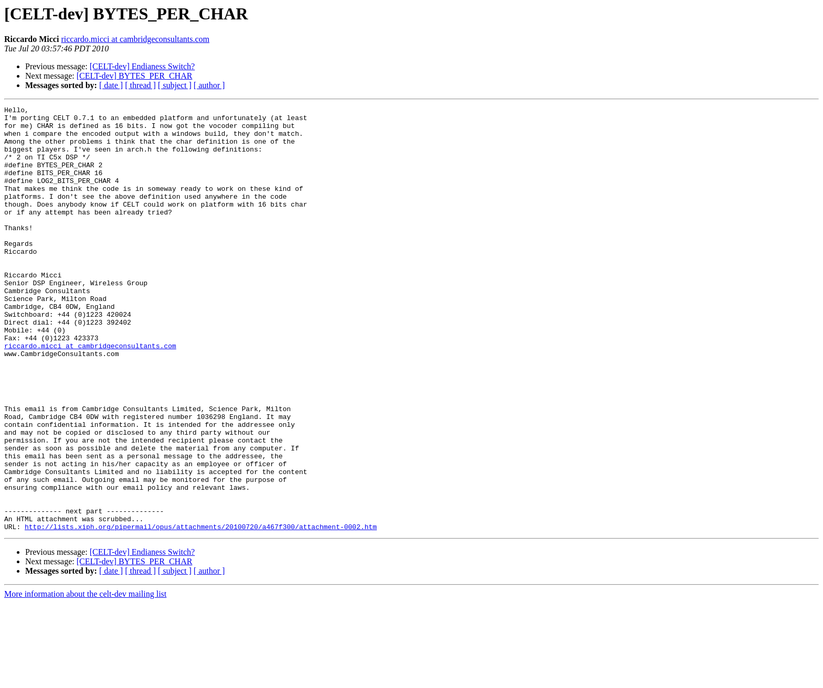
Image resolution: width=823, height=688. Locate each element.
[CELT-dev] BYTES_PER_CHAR (135, 75)
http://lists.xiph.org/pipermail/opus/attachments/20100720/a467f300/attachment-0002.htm (201, 611)
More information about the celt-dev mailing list (85, 678)
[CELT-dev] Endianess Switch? (142, 66)
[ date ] (111, 85)
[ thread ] (140, 85)
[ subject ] (175, 85)
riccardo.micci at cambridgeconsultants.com (135, 39)
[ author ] (209, 85)
